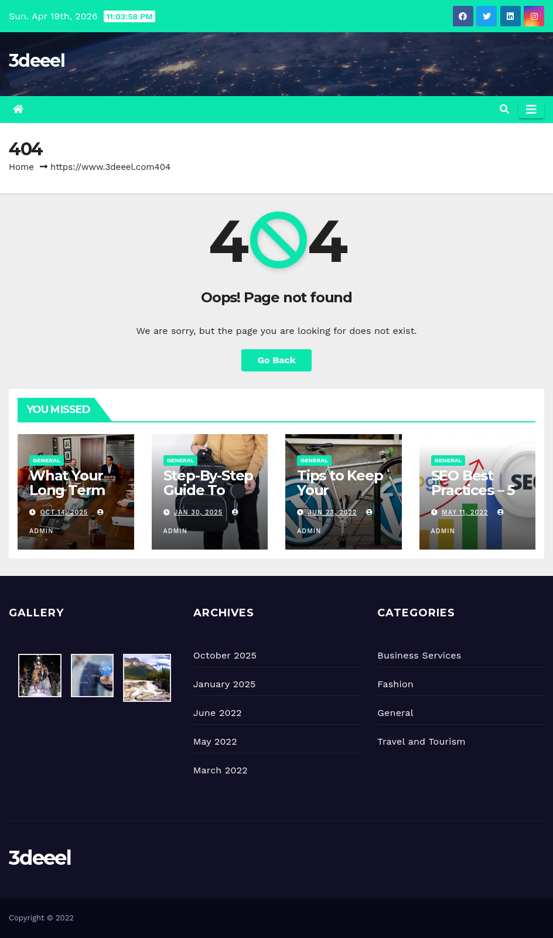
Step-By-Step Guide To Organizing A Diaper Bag (208, 497)
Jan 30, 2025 (198, 512)
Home (21, 167)
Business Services (419, 655)
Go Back (277, 360)
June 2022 (217, 712)
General (46, 460)
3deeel (36, 60)
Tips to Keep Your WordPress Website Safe (343, 497)
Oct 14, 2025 (64, 512)
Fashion (395, 684)
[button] (504, 109)
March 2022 (220, 770)
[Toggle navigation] (531, 109)
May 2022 (215, 741)
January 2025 (224, 684)
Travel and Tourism (421, 741)
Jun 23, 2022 (332, 512)
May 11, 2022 (465, 512)
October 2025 (225, 655)
